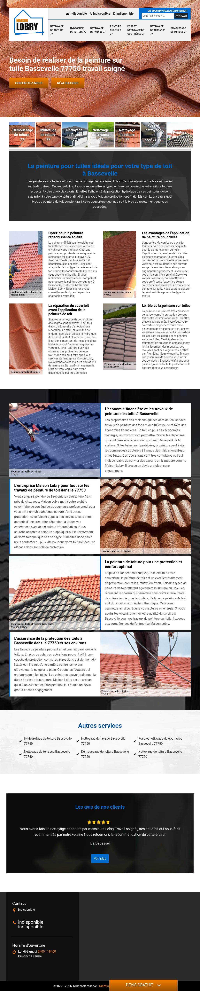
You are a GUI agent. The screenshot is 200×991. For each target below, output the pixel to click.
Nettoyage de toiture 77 (57, 30)
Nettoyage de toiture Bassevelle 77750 (160, 754)
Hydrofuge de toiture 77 (78, 30)
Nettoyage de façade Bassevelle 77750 (103, 741)
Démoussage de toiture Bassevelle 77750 (105, 754)
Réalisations (68, 83)
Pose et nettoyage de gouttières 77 (136, 30)
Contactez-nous (28, 83)
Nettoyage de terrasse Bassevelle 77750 (47, 754)
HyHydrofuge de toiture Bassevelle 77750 (48, 741)
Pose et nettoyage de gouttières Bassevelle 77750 (160, 741)
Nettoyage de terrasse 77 (157, 30)
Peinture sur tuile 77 (115, 30)
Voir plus (100, 858)
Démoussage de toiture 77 (179, 30)
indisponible (76, 13)
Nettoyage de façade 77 (97, 30)
